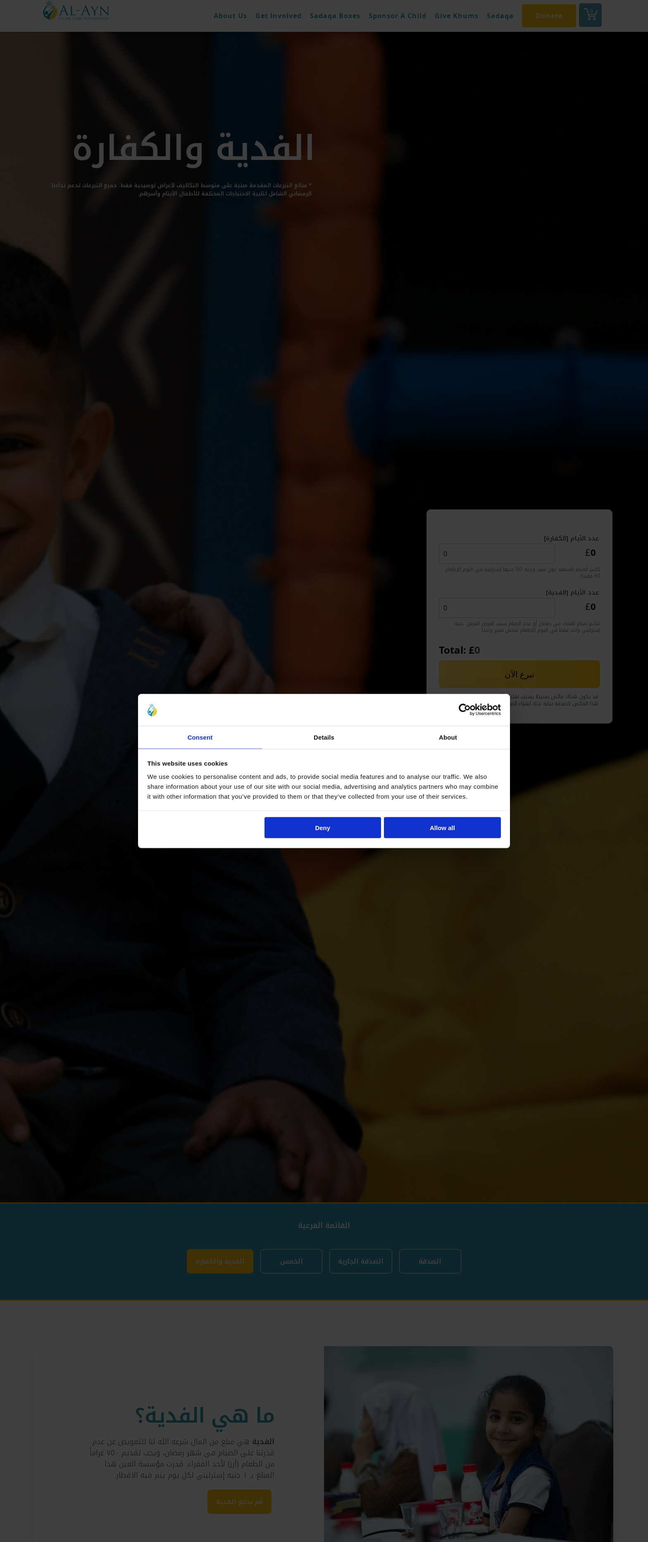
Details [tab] (324, 736)
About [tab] (448, 736)
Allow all (442, 828)
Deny (322, 828)
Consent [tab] (200, 736)
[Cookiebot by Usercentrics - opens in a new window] (465, 709)
